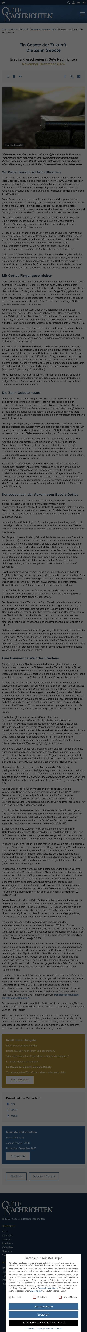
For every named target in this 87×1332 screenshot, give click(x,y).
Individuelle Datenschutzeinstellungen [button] (43, 1322)
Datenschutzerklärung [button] (45, 1328)
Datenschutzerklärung (48, 1288)
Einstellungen (36, 1291)
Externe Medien (68, 1297)
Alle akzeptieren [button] (43, 1306)
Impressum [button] (59, 1328)
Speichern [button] (43, 1314)
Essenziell (15, 1297)
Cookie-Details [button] (30, 1328)
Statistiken (40, 1297)
